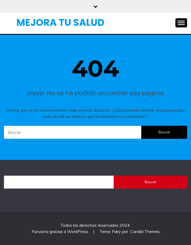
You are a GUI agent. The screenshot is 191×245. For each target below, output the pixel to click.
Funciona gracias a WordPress (60, 231)
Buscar (150, 182)
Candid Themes (145, 231)
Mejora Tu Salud (60, 22)
